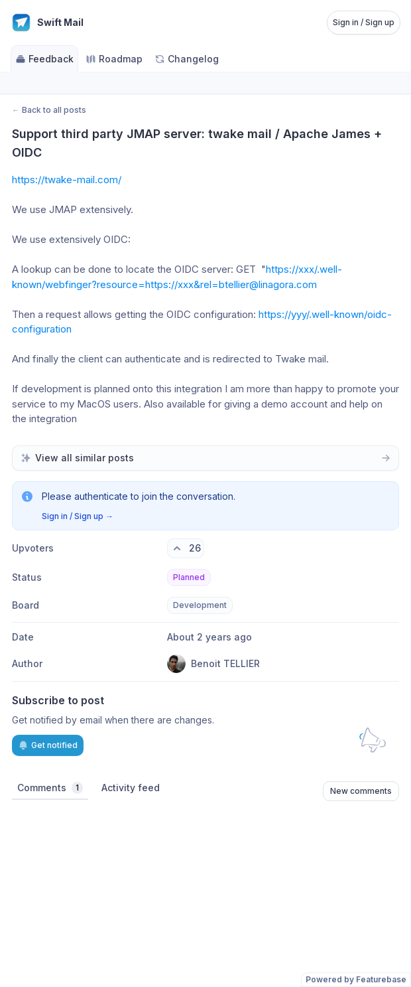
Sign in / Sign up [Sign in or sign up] (363, 22)
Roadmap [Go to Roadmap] (114, 58)
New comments (361, 791)
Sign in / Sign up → (77, 516)
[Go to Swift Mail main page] (47, 22)
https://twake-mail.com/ (66, 179)
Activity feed (130, 787)
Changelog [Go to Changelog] (186, 58)
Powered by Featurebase (356, 979)
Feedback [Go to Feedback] (44, 58)
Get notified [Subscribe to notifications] (48, 745)
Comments (50, 788)
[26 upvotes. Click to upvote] (185, 548)
